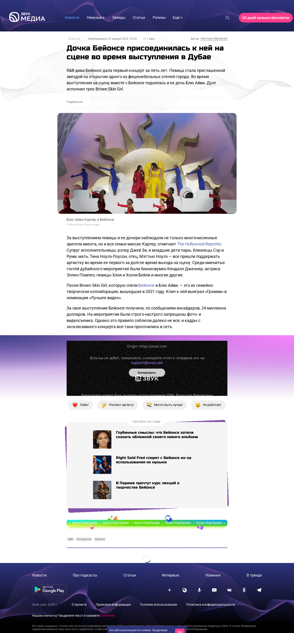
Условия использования (158, 604)
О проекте (79, 604)
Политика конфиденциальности (210, 604)
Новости (74, 38)
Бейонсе (147, 285)
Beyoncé (100, 539)
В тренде (254, 575)
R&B (70, 539)
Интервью (170, 575)
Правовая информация (113, 604)
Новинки (213, 575)
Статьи (130, 575)
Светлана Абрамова (214, 38)
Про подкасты (85, 575)
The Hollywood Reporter (199, 244)
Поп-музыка (84, 539)
